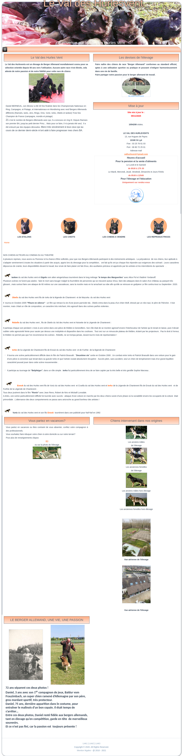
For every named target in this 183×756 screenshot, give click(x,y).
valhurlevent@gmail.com (136, 154)
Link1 (85, 743)
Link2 (91, 743)
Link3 (98, 743)
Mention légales (84, 750)
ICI (47, 441)
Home (6, 242)
